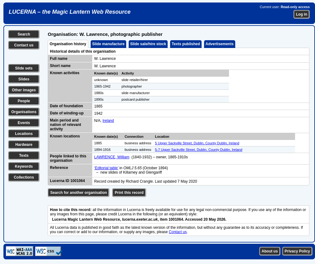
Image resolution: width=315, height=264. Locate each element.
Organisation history (68, 44)
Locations (24, 134)
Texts (23, 155)
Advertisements (220, 44)
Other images (24, 90)
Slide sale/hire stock (148, 44)
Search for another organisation (78, 192)
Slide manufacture (108, 44)
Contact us (23, 45)
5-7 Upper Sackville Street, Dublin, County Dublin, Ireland (198, 149)
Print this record (129, 192)
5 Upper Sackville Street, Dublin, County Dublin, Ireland (197, 143)
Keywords (24, 166)
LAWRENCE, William (111, 157)
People (24, 101)
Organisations (23, 112)
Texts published (186, 44)
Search (23, 34)
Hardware (23, 144)
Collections (24, 177)
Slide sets (23, 68)
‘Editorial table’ (106, 168)
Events (24, 123)
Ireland (108, 120)
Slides (23, 79)
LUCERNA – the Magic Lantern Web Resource (70, 12)
